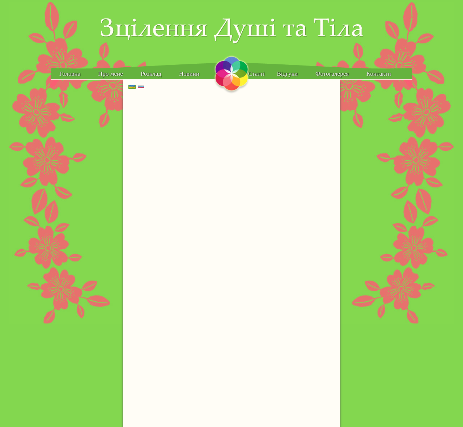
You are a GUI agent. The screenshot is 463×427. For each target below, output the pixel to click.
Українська (135, 87)
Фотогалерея (332, 73)
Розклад (151, 73)
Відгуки (287, 73)
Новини (189, 73)
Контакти (378, 73)
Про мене (110, 73)
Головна (69, 73)
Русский (144, 87)
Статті (256, 73)
